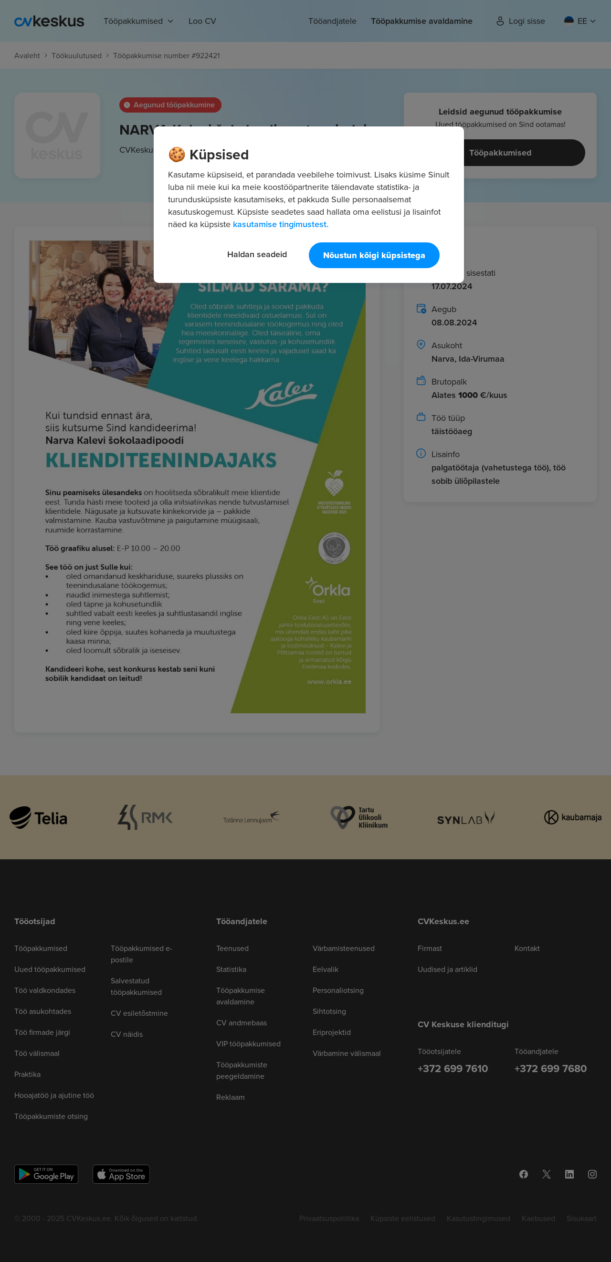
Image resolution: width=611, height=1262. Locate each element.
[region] (309, 204)
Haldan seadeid (257, 254)
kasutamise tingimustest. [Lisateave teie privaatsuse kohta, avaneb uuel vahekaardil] (280, 224)
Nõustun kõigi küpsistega (374, 255)
